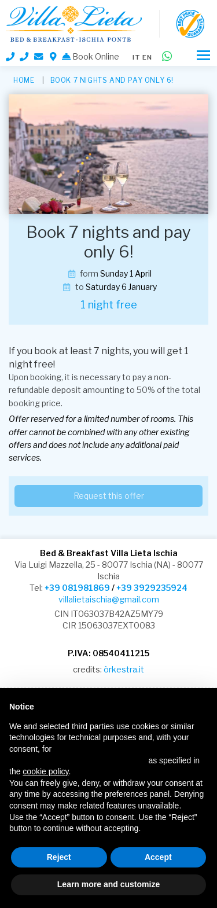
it (137, 57)
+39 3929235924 (151, 588)
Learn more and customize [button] (108, 884)
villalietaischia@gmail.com (108, 599)
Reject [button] (59, 857)
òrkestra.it (124, 669)
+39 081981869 (77, 588)
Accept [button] (158, 857)
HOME (23, 80)
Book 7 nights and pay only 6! (112, 80)
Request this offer (108, 496)
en (147, 57)
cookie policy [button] (45, 771)
